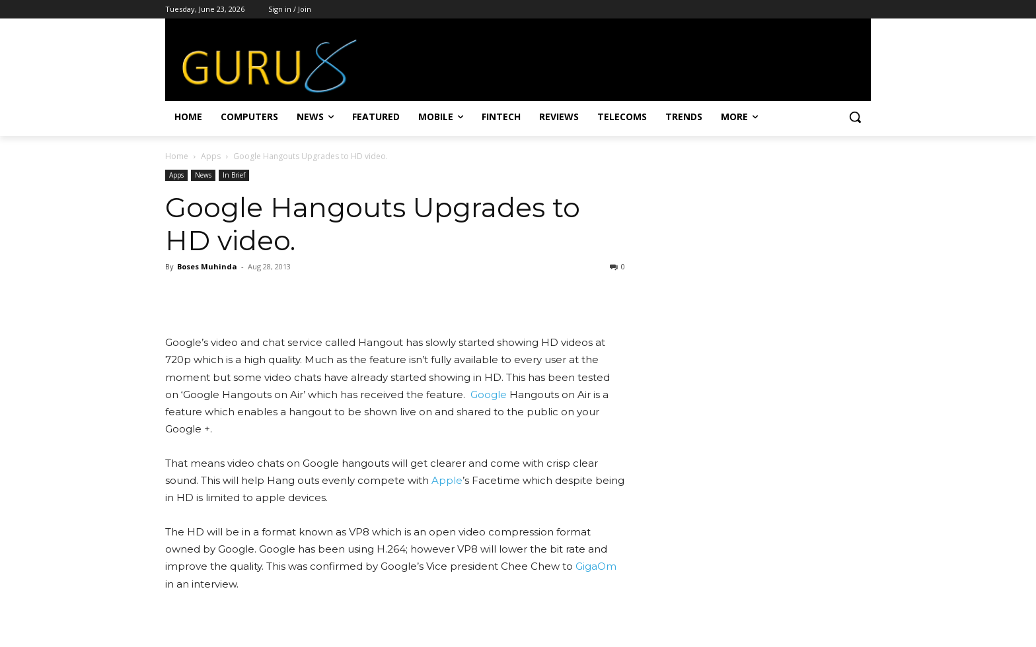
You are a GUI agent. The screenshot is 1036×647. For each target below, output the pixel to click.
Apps (211, 156)
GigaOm (595, 566)
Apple (446, 480)
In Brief (234, 175)
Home (176, 156)
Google (488, 394)
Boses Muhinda (207, 266)
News (203, 175)
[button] (855, 117)
